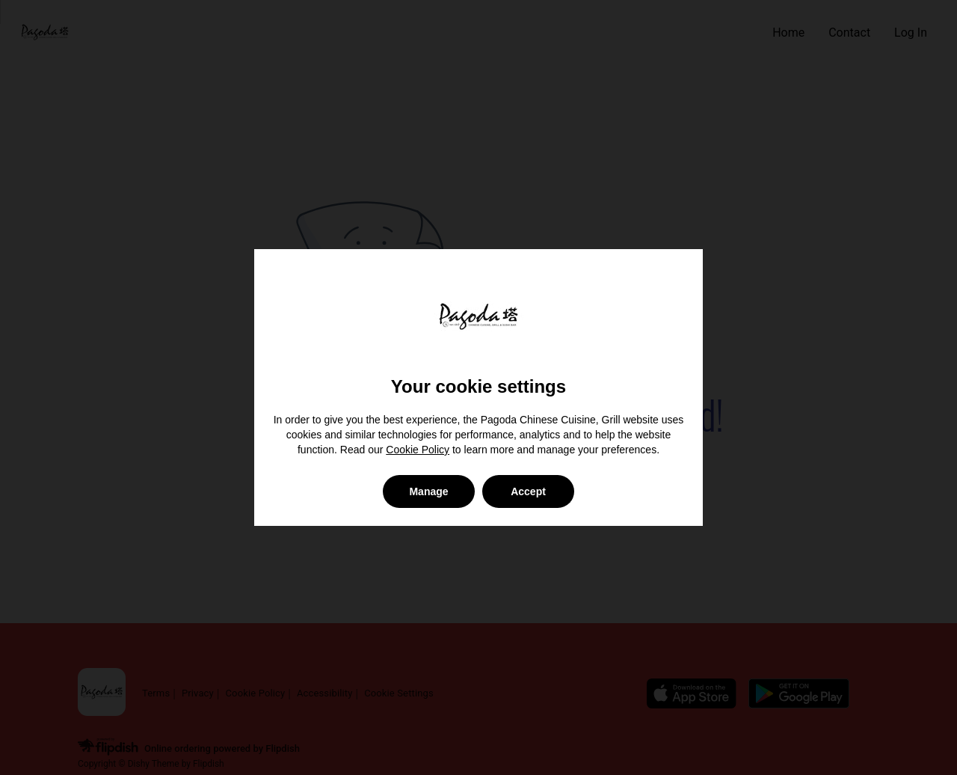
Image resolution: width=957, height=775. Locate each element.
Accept (528, 491)
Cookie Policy (417, 450)
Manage (428, 491)
